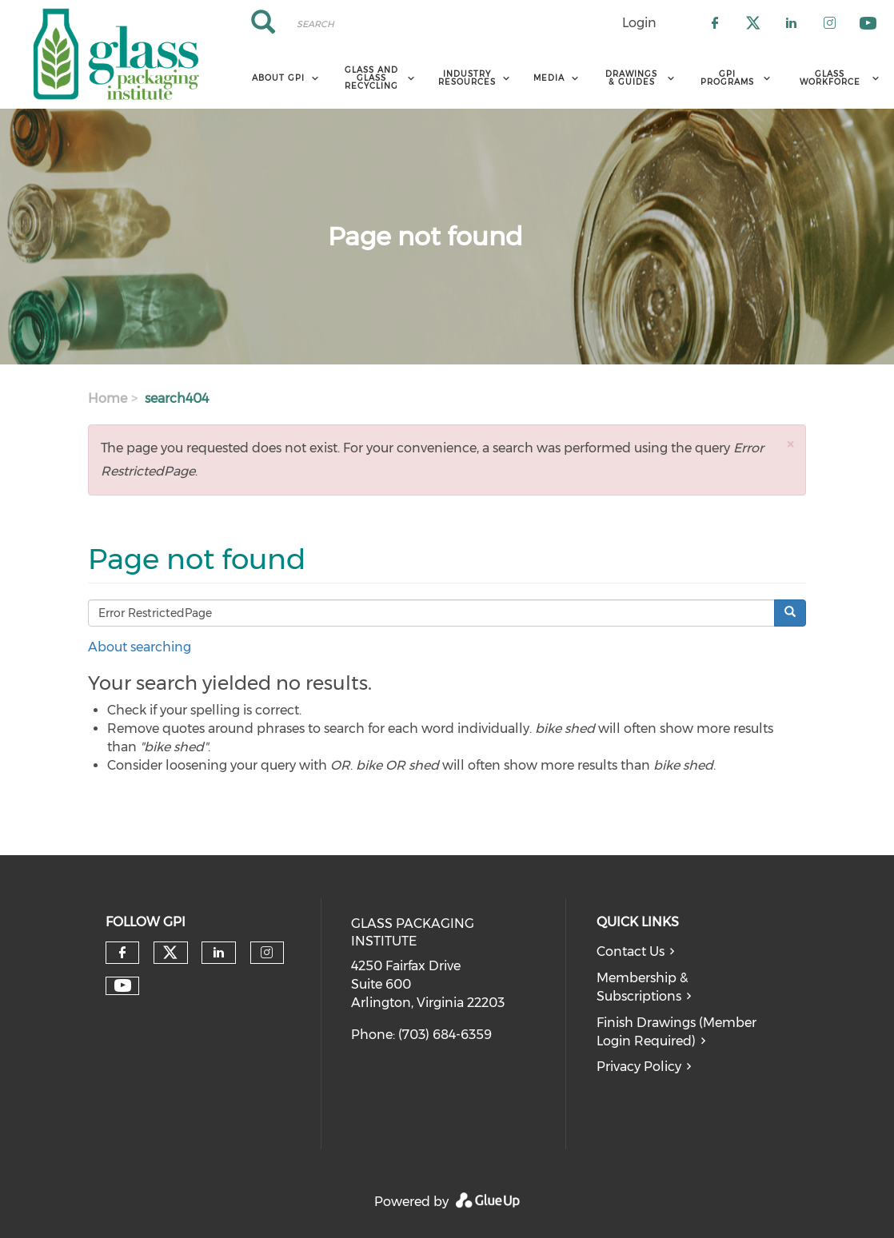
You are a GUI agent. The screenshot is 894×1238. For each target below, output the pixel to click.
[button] (790, 444)
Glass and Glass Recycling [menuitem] (371, 78)
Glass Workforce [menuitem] (830, 78)
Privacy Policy (639, 1066)
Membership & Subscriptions (642, 987)
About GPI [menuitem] (278, 78)
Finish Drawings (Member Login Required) (676, 1032)
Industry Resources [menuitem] (467, 78)
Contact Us (631, 951)
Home (107, 398)
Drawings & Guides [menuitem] (631, 78)
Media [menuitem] (549, 78)
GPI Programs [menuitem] (727, 78)
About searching (139, 647)
